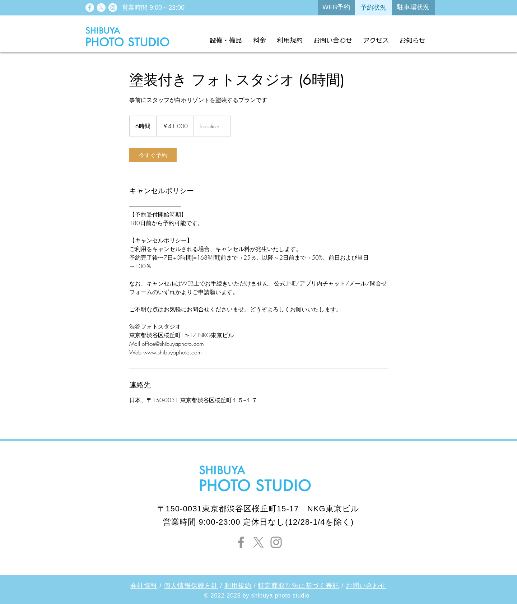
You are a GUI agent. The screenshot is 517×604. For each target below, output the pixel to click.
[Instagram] (276, 542)
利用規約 (238, 585)
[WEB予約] (336, 7)
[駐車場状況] (413, 7)
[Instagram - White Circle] (112, 7)
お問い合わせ (366, 585)
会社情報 (144, 585)
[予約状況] (373, 7)
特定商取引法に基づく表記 (298, 585)
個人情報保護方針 (191, 585)
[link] (153, 155)
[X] (101, 7)
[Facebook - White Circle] (89, 7)
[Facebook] (240, 542)
